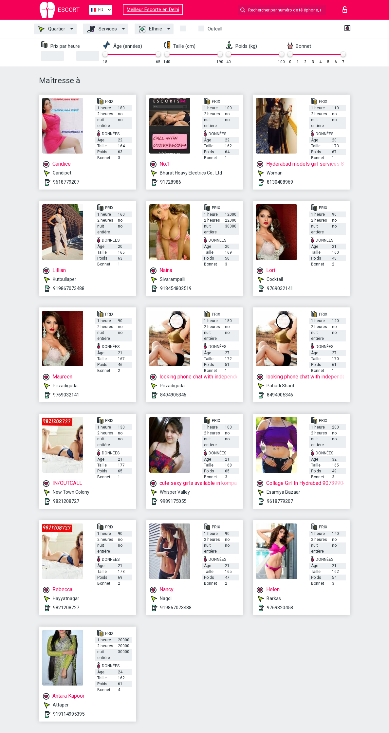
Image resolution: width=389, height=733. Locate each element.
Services (102, 29)
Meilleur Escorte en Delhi (153, 9)
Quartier (51, 29)
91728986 (170, 182)
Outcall (215, 29)
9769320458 (280, 608)
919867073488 (68, 288)
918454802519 (176, 288)
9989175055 (173, 501)
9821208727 (66, 501)
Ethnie (150, 29)
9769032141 (280, 288)
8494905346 (173, 395)
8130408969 (280, 182)
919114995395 (68, 714)
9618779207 (66, 182)
